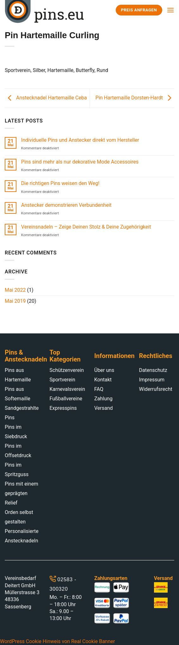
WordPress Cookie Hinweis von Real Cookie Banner (57, 641)
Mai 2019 (15, 301)
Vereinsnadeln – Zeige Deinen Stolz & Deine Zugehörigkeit (86, 227)
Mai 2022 (15, 290)
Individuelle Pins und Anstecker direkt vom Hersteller (80, 140)
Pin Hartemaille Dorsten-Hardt (135, 98)
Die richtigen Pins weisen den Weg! (60, 183)
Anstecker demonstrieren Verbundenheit (66, 205)
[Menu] (170, 10)
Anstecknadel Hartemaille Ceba (46, 98)
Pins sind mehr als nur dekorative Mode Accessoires (80, 162)
